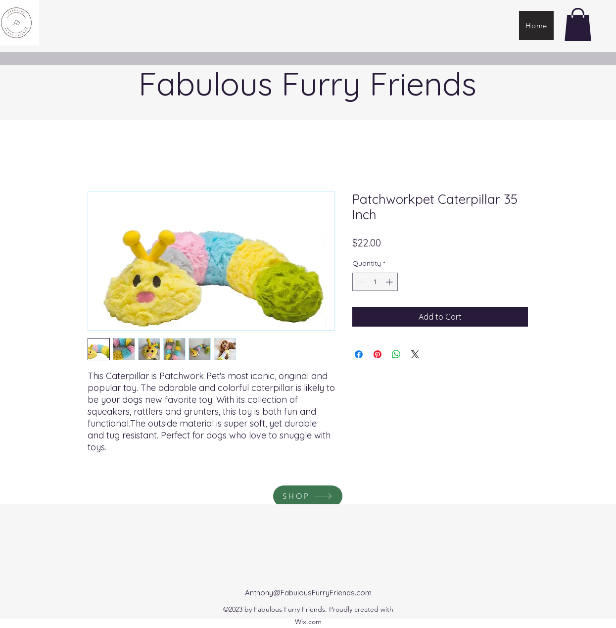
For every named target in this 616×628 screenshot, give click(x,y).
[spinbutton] (375, 281)
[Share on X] (415, 354)
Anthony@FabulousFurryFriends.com (308, 592)
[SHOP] (307, 496)
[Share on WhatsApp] (396, 354)
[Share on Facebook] (359, 354)
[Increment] (390, 281)
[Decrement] (360, 281)
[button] (578, 24)
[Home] (536, 25)
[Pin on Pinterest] (377, 354)
